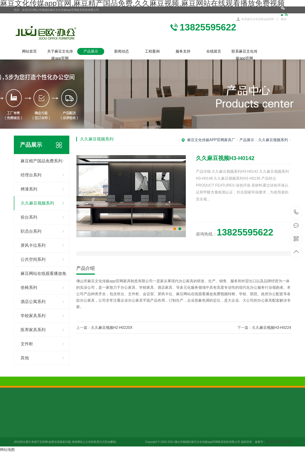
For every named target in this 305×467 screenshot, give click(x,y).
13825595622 (296, 212)
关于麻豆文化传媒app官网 (60, 52)
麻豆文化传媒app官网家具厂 (211, 140)
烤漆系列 (29, 189)
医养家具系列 (33, 329)
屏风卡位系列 (33, 245)
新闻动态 (121, 51)
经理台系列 (31, 175)
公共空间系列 (33, 259)
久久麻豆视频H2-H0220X (112, 328)
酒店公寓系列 (33, 301)
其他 (25, 358)
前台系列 (29, 217)
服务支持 (183, 51)
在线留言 (213, 51)
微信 (286, 13)
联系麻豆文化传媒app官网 (257, 19)
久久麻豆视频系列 (37, 203)
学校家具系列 (33, 315)
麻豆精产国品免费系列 (41, 161)
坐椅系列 (29, 287)
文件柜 (27, 344)
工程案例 (152, 51)
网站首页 (29, 51)
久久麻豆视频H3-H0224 (271, 328)
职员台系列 (31, 231)
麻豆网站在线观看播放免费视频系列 (43, 276)
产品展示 (90, 51)
